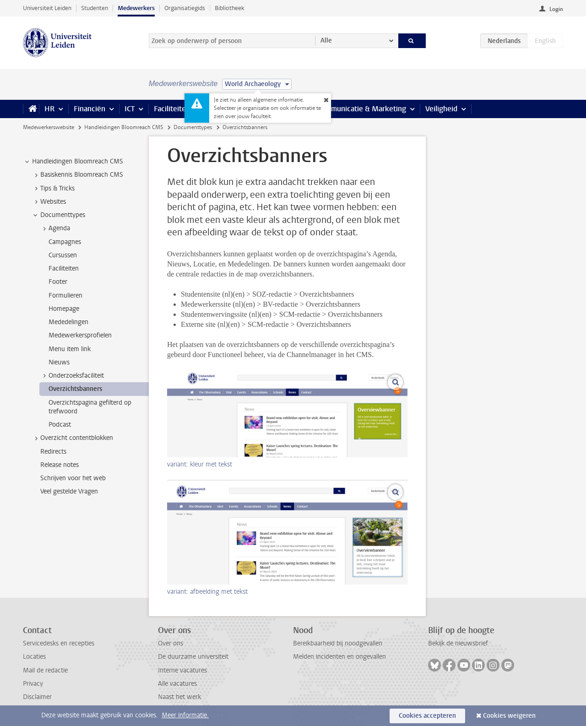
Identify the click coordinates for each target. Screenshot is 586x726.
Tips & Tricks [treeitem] (53, 188)
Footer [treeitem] (58, 281)
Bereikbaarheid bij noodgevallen (337, 643)
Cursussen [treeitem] (63, 255)
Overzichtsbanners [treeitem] (75, 389)
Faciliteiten (172, 109)
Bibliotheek (229, 8)
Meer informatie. (185, 715)
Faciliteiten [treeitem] (64, 268)
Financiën (89, 109)
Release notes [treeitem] (59, 465)
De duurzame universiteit (193, 656)
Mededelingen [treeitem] (68, 322)
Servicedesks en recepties (58, 643)
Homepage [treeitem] (64, 308)
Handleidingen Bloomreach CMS (123, 127)
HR (49, 109)
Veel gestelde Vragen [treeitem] (69, 491)
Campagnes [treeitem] (65, 242)
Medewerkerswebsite (48, 127)
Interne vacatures (182, 670)
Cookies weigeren (509, 715)
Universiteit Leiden (47, 8)
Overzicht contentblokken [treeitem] (72, 438)
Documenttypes (193, 127)
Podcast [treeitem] (60, 424)
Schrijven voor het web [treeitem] (73, 478)
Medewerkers (136, 8)
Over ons (170, 643)
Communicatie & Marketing (361, 109)
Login (556, 9)
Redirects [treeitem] (53, 451)
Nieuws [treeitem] (59, 362)
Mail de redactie (45, 670)
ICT (130, 109)
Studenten (94, 8)
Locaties (34, 656)
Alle (326, 40)
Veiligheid (441, 109)
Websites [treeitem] (49, 201)
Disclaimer (37, 697)
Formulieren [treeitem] (65, 295)
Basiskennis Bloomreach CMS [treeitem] (77, 174)
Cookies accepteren (427, 715)
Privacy (33, 683)
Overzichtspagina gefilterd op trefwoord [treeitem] (90, 407)
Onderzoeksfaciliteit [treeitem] (72, 375)
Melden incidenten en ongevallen (339, 656)
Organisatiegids (184, 8)
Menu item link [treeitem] (70, 349)
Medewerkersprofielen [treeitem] (80, 335)
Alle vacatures (177, 683)
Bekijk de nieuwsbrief (458, 643)
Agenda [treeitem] (55, 228)
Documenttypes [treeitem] (58, 215)
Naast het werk (179, 697)
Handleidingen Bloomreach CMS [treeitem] (73, 161)
